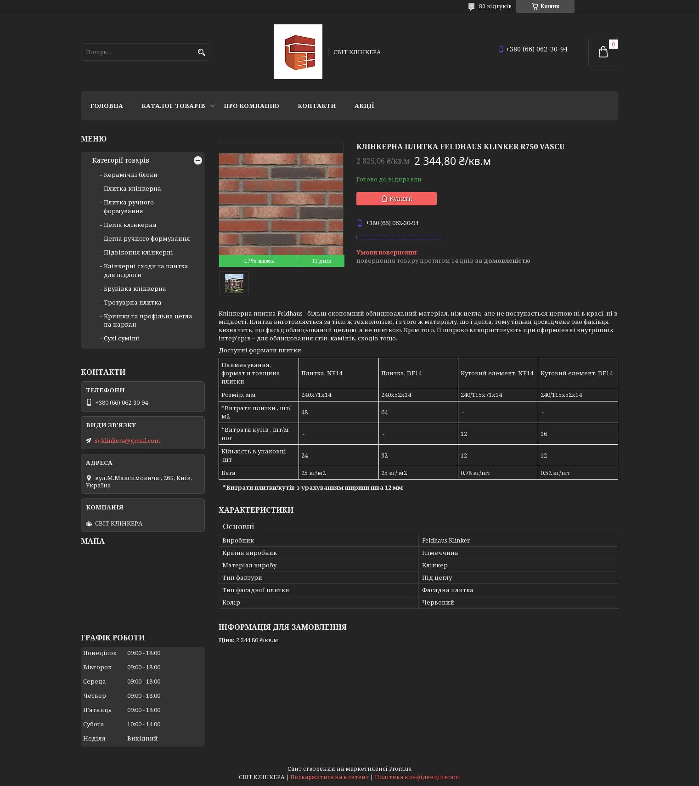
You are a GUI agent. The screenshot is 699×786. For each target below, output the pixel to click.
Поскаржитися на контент (329, 777)
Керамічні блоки (131, 174)
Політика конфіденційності (417, 777)
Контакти (317, 106)
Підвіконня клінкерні (138, 252)
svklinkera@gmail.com (127, 440)
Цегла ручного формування (147, 238)
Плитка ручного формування (129, 206)
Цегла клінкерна (130, 225)
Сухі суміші (122, 338)
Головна (106, 106)
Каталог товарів (173, 106)
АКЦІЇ (364, 106)
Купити (400, 198)
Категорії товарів (120, 160)
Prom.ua (400, 769)
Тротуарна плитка (133, 302)
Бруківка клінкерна (135, 288)
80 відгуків (495, 6)
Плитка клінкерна (132, 188)
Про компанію (251, 106)
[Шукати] (201, 53)
